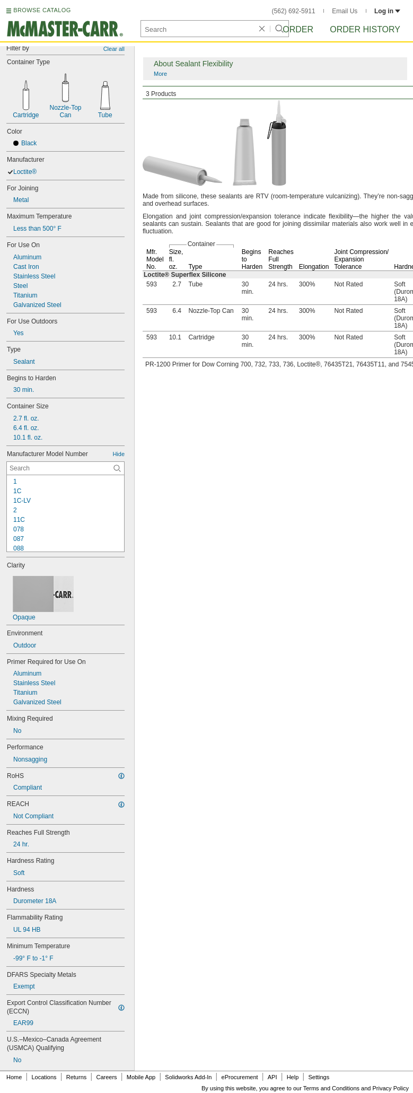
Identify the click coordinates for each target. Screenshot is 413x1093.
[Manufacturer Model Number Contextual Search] (65, 468)
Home (14, 1077)
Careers (106, 1077)
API (272, 1077)
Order (298, 29)
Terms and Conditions (331, 1088)
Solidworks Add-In (188, 1077)
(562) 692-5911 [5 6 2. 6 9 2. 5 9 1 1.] (293, 11)
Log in (387, 11)
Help (293, 1077)
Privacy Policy (391, 1088)
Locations (44, 1077)
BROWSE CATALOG (42, 10)
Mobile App (141, 1077)
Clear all (114, 49)
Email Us (344, 11)
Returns (76, 1077)
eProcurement (240, 1077)
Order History (365, 29)
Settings (318, 1077)
